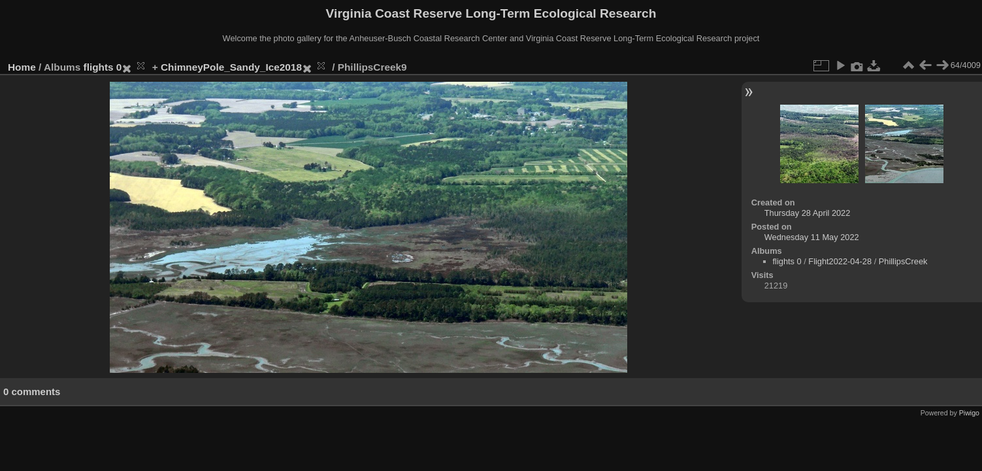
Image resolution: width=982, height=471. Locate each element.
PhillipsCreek (903, 261)
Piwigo (969, 413)
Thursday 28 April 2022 (807, 213)
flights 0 (103, 67)
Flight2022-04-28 (840, 261)
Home (22, 67)
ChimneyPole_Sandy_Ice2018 (231, 67)
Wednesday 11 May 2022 (811, 237)
